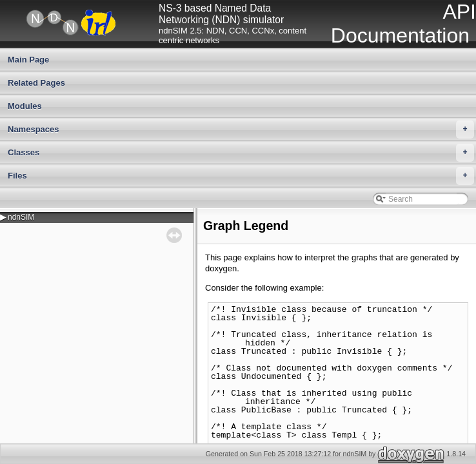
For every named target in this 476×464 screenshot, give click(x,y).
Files (241, 176)
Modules (25, 106)
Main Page (28, 59)
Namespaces (241, 130)
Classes (241, 153)
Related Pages (36, 83)
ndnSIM (21, 217)
